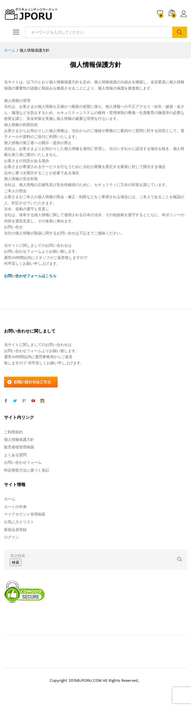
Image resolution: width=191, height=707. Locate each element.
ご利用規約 (13, 432)
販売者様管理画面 (19, 447)
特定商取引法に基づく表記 (26, 470)
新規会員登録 (15, 529)
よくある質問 (15, 455)
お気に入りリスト (19, 522)
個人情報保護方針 (19, 439)
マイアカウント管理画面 (24, 514)
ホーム (9, 499)
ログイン (184, 13)
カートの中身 (15, 507)
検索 (179, 32)
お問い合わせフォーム (23, 462)
